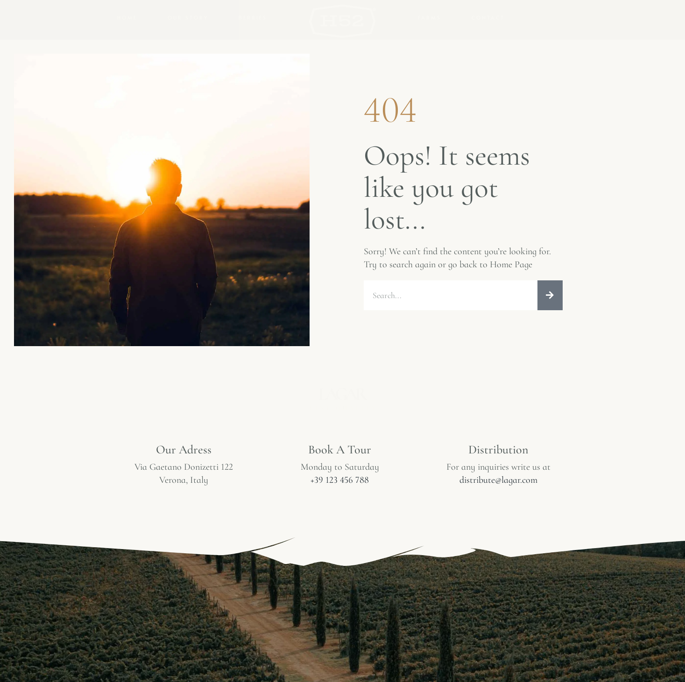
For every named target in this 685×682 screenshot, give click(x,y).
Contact (488, 17)
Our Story (188, 17)
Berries (253, 17)
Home (127, 17)
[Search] (550, 295)
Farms (429, 17)
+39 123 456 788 (340, 480)
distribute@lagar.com (498, 480)
